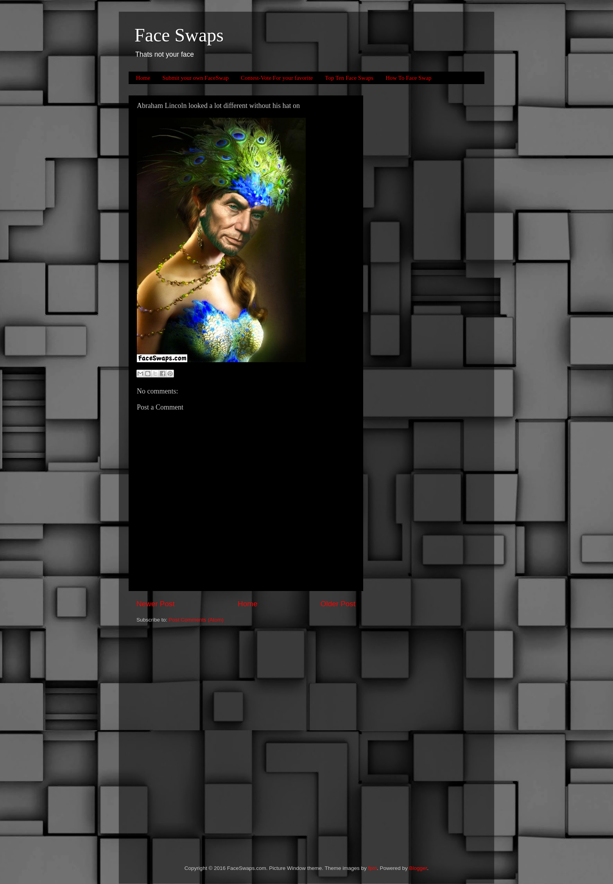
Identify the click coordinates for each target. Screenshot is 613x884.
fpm (372, 868)
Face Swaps (179, 35)
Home (143, 78)
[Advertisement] (404, 212)
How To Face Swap (408, 78)
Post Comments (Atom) (196, 620)
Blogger (418, 868)
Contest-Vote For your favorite (277, 78)
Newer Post (155, 604)
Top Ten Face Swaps (349, 78)
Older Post (338, 604)
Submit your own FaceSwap (195, 78)
